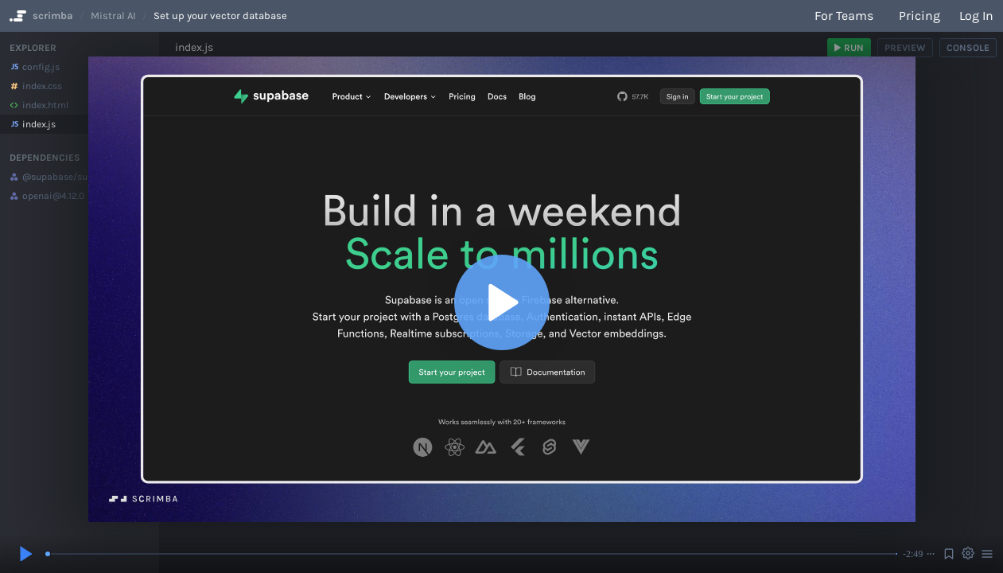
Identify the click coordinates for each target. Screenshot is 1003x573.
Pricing (919, 15)
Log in (976, 15)
